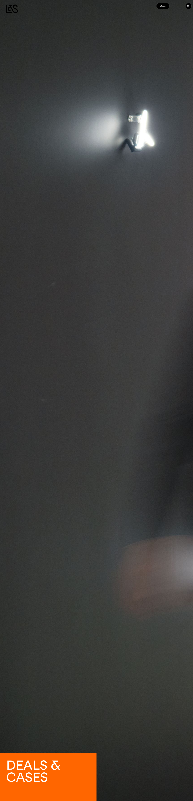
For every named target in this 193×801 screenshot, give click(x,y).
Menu (168, 7)
